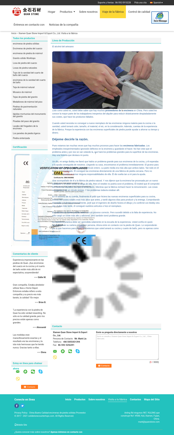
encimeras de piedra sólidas (26, 43)
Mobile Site (20, 425)
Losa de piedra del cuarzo (25, 63)
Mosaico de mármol (22, 92)
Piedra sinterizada (21, 138)
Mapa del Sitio (152, 399)
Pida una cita (140, 2)
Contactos (135, 399)
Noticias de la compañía (63, 24)
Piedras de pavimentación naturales (25, 107)
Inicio (13, 33)
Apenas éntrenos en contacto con (66, 432)
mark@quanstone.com (149, 422)
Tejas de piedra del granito (25, 97)
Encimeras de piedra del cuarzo (27, 48)
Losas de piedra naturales (25, 68)
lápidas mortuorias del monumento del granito (29, 115)
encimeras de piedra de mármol (28, 53)
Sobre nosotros (88, 11)
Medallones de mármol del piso (27, 102)
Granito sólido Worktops (24, 58)
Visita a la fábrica (117, 399)
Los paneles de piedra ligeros (26, 133)
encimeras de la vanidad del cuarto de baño (29, 81)
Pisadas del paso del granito (26, 121)
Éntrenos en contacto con (29, 24)
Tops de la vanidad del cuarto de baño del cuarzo (28, 74)
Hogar (51, 11)
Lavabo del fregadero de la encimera (25, 127)
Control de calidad (139, 11)
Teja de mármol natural (23, 87)
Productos (66, 11)
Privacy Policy (20, 413)
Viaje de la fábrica (113, 11)
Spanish (158, 2)
